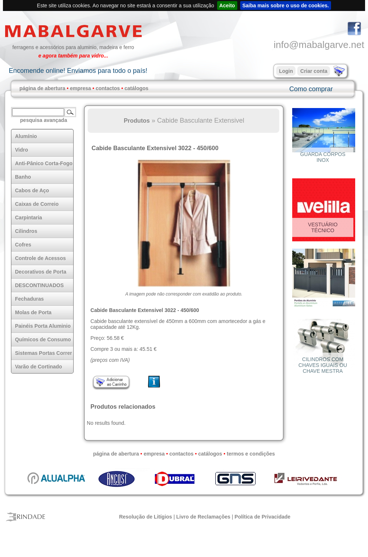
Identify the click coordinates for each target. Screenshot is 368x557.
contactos (108, 88)
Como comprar (311, 89)
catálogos (136, 88)
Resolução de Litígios (145, 517)
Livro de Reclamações (203, 517)
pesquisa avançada (43, 120)
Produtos (137, 120)
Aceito (227, 5)
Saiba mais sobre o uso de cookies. (285, 5)
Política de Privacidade (263, 517)
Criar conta (313, 71)
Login (286, 71)
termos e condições (251, 454)
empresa (80, 88)
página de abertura (42, 88)
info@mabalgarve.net (319, 44)
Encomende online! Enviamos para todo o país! (78, 70)
